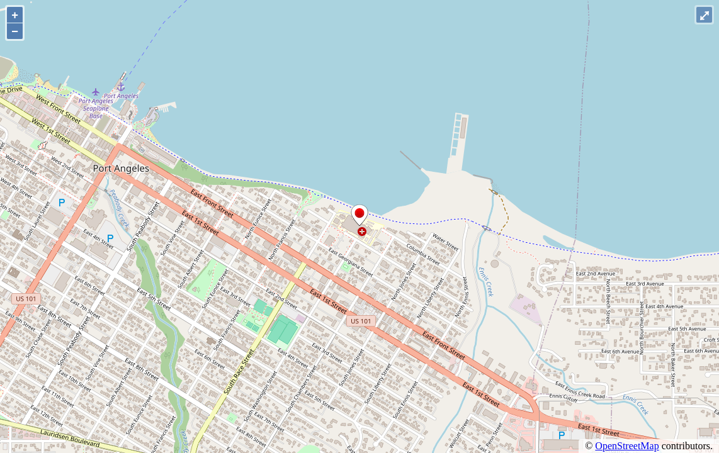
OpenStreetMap (627, 445)
